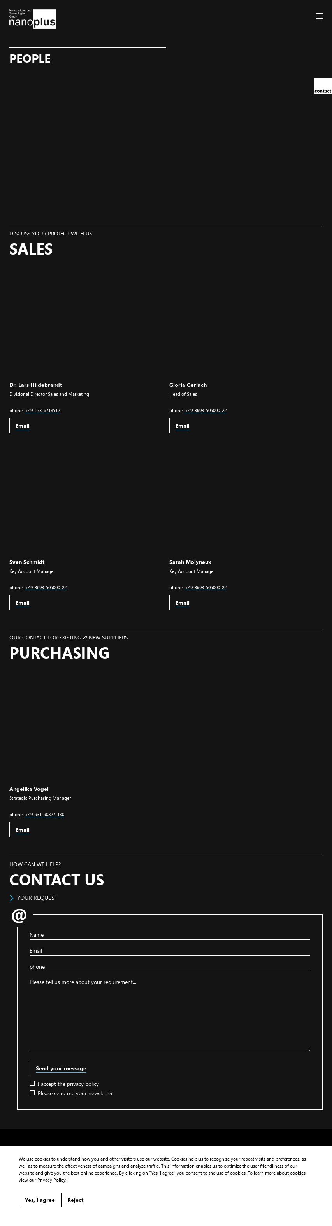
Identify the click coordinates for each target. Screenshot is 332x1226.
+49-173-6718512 (42, 410)
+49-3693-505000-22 (206, 410)
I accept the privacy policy (64, 1083)
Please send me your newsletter (71, 1093)
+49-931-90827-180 (44, 814)
